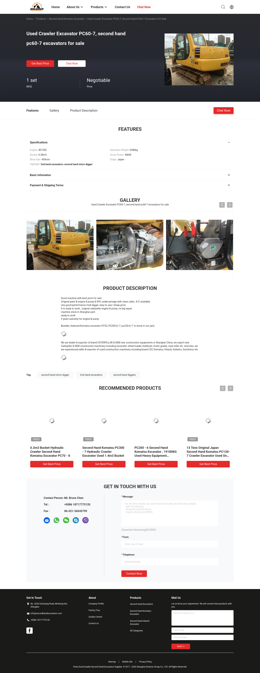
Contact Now (134, 573)
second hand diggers (124, 374)
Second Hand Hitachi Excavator (139, 622)
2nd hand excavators (91, 374)
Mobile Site (127, 662)
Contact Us (94, 623)
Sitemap (112, 662)
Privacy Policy (145, 662)
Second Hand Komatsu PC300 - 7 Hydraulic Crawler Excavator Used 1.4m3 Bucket (103, 451)
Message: (128, 496)
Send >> (180, 646)
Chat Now (72, 63)
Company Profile (96, 604)
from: (126, 537)
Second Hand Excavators (141, 604)
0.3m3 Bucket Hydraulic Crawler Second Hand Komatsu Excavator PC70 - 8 (50, 451)
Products (41, 18)
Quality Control (95, 617)
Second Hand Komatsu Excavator (66, 18)
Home (29, 18)
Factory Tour (94, 610)
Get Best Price (40, 63)
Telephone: (129, 554)
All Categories (136, 630)
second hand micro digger (55, 374)
